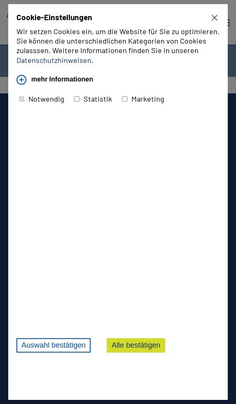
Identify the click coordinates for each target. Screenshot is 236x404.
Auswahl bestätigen (53, 345)
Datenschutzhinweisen (53, 60)
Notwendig (41, 98)
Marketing (143, 98)
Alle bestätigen (136, 345)
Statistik (93, 98)
